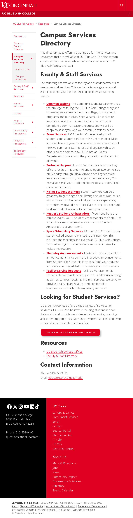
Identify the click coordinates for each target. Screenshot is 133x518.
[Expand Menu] (129, 13)
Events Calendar (62, 490)
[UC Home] (19, 5)
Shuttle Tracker (62, 435)
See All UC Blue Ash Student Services (70, 332)
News (56, 472)
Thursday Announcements (64, 253)
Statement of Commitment (91, 506)
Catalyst (57, 426)
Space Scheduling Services (64, 231)
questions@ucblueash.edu (65, 377)
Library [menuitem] (17, 113)
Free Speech (64, 509)
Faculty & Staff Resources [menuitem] (23, 88)
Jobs (55, 468)
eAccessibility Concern (23, 509)
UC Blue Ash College (23, 23)
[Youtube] (26, 407)
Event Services (56, 134)
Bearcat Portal (61, 430)
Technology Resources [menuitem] (19, 152)
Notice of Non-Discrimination (60, 506)
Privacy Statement (46, 509)
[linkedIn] (32, 407)
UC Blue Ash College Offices (64, 351)
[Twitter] (15, 407)
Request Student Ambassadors (68, 213)
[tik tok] (37, 407)
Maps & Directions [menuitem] (23, 122)
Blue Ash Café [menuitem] (23, 69)
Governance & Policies (66, 481)
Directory (58, 486)
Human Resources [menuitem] (23, 105)
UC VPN (57, 444)
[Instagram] (21, 407)
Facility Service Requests (63, 270)
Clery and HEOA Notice (31, 506)
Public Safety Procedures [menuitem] (23, 132)
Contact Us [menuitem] (19, 36)
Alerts (15, 506)
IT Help (57, 439)
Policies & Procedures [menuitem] (23, 142)
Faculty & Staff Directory (61, 356)
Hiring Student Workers (63, 191)
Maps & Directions (64, 463)
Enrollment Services (65, 417)
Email (55, 421)
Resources (43, 23)
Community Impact (64, 477)
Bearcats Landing (63, 449)
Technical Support (59, 165)
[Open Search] (121, 5)
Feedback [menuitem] (19, 96)
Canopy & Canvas (63, 412)
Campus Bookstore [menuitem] (21, 78)
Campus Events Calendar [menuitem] (18, 46)
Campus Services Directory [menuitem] (22, 58)
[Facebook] (9, 407)
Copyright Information (84, 509)
